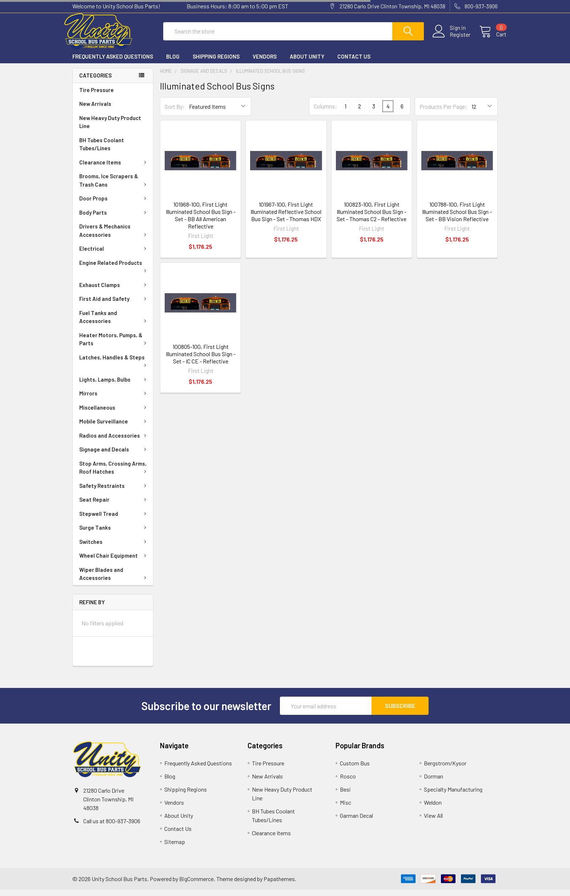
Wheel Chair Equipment (114, 562)
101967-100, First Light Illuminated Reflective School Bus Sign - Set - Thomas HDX (285, 218)
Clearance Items (114, 169)
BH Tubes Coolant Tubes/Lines (101, 150)
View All (433, 822)
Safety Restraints (114, 492)
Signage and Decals (114, 456)
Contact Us (353, 63)
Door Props (114, 205)
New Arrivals (95, 110)
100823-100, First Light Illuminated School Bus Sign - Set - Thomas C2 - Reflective (371, 218)
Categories (95, 82)
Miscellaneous (114, 414)
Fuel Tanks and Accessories (114, 323)
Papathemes (279, 885)
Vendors (265, 63)
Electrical (114, 255)
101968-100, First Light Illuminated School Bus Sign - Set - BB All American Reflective (201, 221)
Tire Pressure (96, 96)
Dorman (433, 782)
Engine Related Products (114, 272)
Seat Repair (114, 506)
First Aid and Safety (114, 305)
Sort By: (175, 112)
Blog (173, 63)
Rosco (348, 782)
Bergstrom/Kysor (445, 769)
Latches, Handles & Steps (114, 367)
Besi (345, 795)
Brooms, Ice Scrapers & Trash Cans (114, 186)
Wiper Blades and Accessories (114, 580)
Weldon (433, 808)
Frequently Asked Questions (112, 63)
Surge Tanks (114, 534)
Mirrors (114, 400)
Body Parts (114, 219)
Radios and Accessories (114, 442)
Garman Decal (356, 822)
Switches (114, 548)
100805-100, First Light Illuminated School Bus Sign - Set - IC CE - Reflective (201, 360)
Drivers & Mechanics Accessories (114, 237)
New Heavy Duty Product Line (110, 128)
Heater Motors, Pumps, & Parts (114, 345)
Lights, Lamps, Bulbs (114, 386)
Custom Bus (355, 769)
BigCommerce (196, 885)
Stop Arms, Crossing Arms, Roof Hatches (114, 474)
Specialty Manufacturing (453, 795)
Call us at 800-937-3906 (111, 827)
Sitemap (174, 848)
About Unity (307, 63)
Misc (345, 808)
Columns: (325, 112)
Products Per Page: (443, 112)
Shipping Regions (216, 63)
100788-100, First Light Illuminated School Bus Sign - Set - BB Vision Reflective (457, 218)
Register (451, 39)
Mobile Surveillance (114, 428)
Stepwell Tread (114, 520)
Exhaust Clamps (114, 291)
